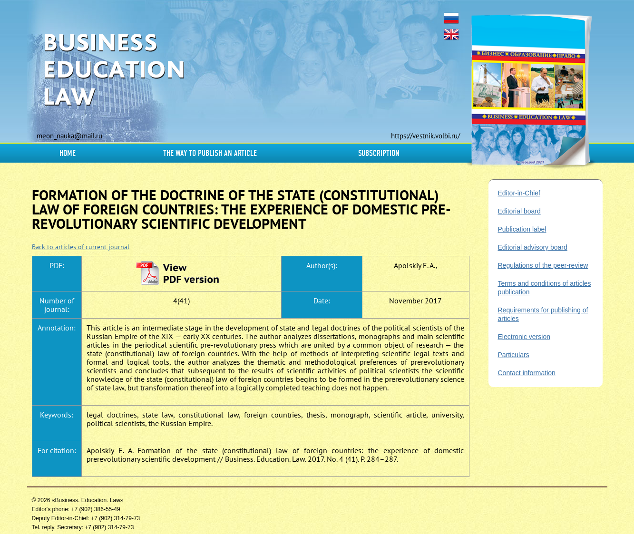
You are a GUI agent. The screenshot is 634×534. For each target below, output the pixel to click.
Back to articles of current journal (80, 247)
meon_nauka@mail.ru (69, 135)
